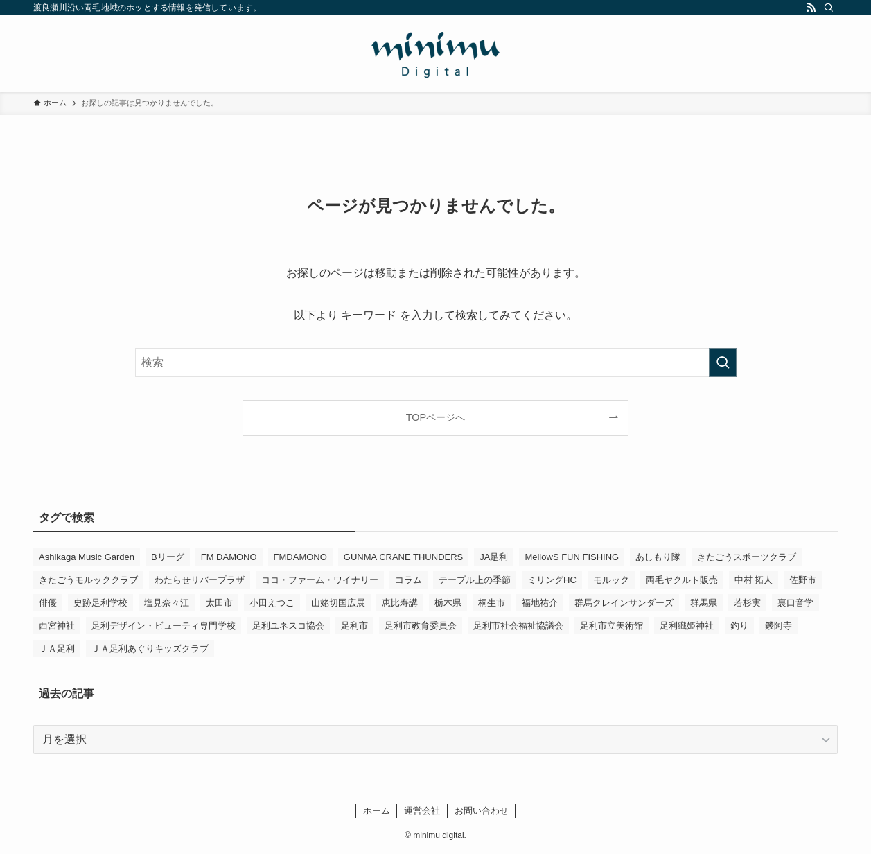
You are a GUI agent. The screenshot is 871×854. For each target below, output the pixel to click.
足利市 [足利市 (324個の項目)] (354, 625)
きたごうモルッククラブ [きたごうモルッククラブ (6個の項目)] (88, 580)
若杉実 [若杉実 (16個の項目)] (747, 603)
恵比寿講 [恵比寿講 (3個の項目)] (400, 603)
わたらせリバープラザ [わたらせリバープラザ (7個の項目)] (200, 580)
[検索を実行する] (723, 362)
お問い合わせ (482, 810)
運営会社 (422, 810)
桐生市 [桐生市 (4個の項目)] (491, 603)
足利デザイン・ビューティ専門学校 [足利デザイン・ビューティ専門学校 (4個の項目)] (163, 625)
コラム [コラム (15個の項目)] (408, 580)
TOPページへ (435, 417)
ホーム (376, 810)
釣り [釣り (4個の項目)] (739, 625)
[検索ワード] (436, 362)
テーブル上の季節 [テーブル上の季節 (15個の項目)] (475, 580)
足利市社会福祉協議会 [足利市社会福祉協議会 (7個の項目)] (518, 625)
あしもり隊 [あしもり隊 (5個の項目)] (657, 557)
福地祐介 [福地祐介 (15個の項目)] (540, 603)
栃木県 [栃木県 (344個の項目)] (447, 603)
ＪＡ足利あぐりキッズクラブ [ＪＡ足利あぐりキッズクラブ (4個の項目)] (150, 648)
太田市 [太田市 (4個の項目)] (219, 603)
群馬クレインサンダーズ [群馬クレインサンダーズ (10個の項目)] (624, 603)
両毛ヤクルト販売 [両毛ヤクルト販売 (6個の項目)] (682, 580)
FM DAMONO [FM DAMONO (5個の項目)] (229, 557)
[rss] (811, 7)
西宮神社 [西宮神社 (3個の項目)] (57, 625)
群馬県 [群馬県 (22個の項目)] (703, 603)
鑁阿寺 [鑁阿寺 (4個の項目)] (778, 625)
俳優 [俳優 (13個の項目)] (48, 603)
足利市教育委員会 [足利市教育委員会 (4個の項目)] (421, 625)
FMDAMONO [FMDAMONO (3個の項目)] (300, 557)
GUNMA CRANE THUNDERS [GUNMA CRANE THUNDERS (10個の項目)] (403, 557)
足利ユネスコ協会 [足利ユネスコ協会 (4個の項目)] (288, 625)
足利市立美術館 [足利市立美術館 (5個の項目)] (611, 625)
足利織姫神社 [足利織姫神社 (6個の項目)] (687, 625)
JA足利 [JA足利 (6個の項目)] (494, 557)
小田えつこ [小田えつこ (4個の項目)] (271, 603)
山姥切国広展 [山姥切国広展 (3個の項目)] (338, 603)
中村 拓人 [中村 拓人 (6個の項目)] (753, 580)
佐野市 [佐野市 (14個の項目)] (802, 580)
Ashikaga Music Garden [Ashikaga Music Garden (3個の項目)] (86, 557)
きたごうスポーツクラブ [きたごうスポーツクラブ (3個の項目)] (746, 557)
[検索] (829, 7)
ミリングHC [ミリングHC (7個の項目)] (552, 580)
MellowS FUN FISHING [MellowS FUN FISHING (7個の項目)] (572, 557)
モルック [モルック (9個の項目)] (611, 580)
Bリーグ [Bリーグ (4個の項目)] (167, 557)
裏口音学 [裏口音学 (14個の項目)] (795, 603)
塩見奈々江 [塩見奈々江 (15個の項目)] (166, 603)
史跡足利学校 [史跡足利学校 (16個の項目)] (100, 603)
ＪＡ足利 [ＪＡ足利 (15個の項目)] (57, 648)
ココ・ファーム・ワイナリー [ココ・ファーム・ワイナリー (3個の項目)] (319, 580)
